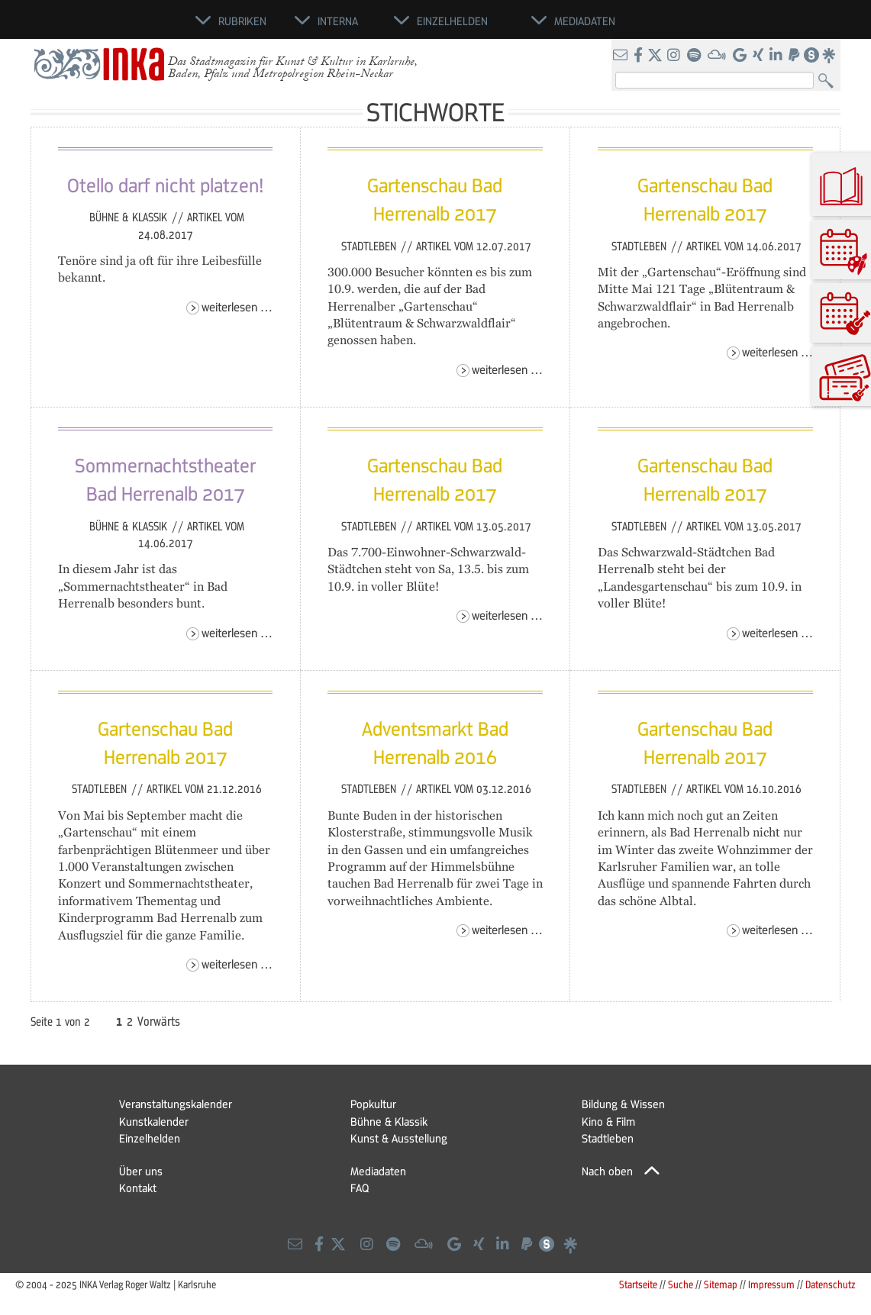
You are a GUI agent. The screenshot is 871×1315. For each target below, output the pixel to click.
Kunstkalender (154, 1121)
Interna (338, 20)
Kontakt (137, 1187)
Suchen (829, 81)
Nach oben (607, 1171)
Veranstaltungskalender (175, 1103)
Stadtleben (370, 246)
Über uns (141, 1171)
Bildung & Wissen (623, 1103)
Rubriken (242, 20)
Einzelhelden (149, 1138)
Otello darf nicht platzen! (165, 184)
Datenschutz (830, 1284)
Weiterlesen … (237, 306)
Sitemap (720, 1284)
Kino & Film (608, 1121)
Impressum (771, 1284)
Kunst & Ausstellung (398, 1138)
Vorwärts (158, 1021)
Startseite (638, 1284)
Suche (680, 1284)
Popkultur (373, 1103)
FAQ (359, 1187)
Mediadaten (378, 1171)
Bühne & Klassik (129, 217)
